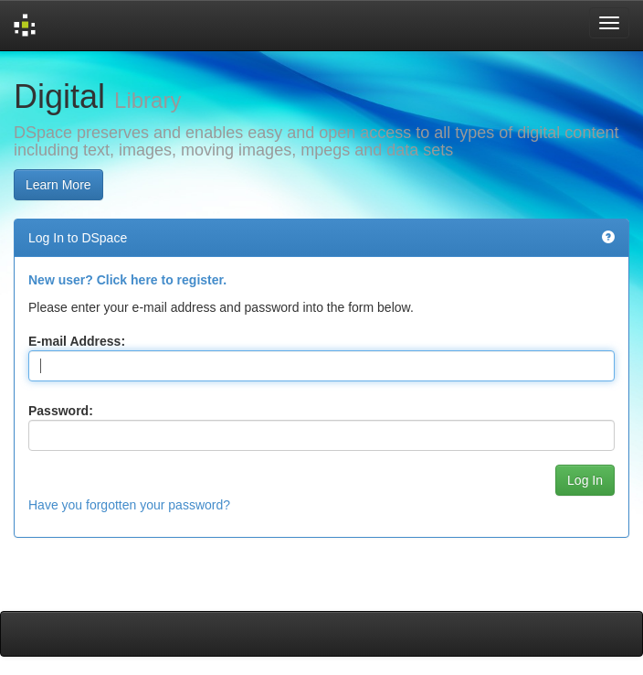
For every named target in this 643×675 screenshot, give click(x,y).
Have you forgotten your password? (129, 505)
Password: (60, 410)
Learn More (58, 184)
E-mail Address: (76, 341)
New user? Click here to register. (127, 280)
